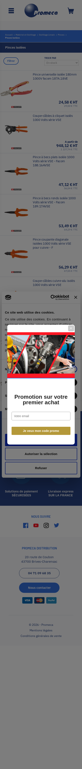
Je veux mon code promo (41, 431)
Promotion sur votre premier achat (40, 399)
